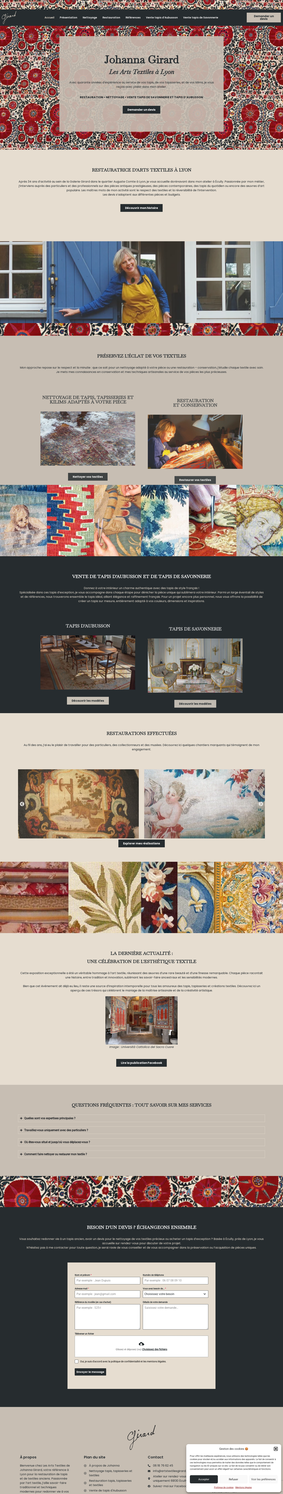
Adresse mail (82, 1288)
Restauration (111, 17)
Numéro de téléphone (153, 1275)
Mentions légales (243, 1487)
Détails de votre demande (155, 1302)
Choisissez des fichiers (154, 1349)
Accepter (203, 1479)
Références (133, 17)
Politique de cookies (224, 1487)
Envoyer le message (90, 1372)
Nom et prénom (83, 1275)
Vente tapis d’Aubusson (162, 17)
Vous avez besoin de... (154, 1288)
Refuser (233, 1479)
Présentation (68, 17)
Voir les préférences (263, 1479)
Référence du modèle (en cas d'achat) (93, 1302)
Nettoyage (90, 17)
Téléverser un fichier (84, 1334)
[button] (276, 1449)
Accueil (49, 17)
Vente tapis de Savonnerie (200, 17)
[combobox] (175, 1294)
